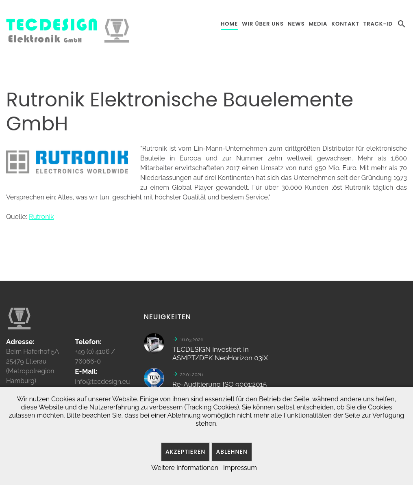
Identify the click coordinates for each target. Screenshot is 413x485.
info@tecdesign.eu (102, 384)
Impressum (240, 468)
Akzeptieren (185, 452)
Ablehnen (232, 452)
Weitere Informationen (184, 468)
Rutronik (41, 217)
